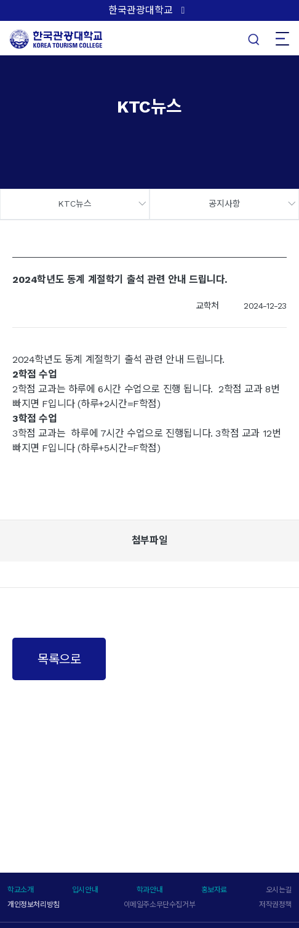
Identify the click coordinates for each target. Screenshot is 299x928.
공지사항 (225, 203)
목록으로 (59, 659)
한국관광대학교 (140, 10)
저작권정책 (275, 904)
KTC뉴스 (75, 203)
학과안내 (149, 890)
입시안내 (85, 890)
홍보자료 (214, 890)
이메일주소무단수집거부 (160, 904)
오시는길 (279, 890)
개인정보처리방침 (33, 904)
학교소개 (20, 890)
